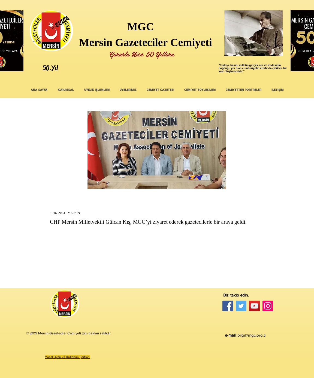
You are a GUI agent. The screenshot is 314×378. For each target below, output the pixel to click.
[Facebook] (227, 306)
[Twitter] (241, 306)
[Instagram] (267, 306)
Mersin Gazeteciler (123, 42)
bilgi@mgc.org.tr (251, 335)
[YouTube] (254, 306)
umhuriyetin (251, 68)
